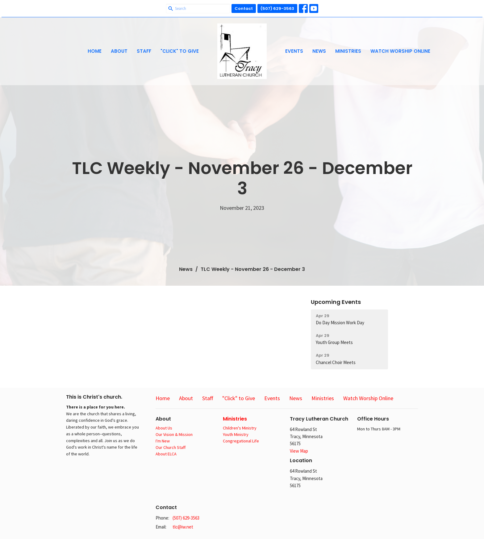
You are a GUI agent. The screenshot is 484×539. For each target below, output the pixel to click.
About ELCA (166, 454)
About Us (164, 428)
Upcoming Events (336, 302)
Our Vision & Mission (174, 434)
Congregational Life (241, 441)
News (319, 51)
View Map (299, 451)
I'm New (163, 441)
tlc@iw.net (183, 527)
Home (95, 51)
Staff (144, 51)
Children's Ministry (240, 428)
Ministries (348, 51)
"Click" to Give (180, 51)
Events (294, 51)
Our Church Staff (171, 447)
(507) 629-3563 (277, 8)
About (119, 51)
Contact (244, 8)
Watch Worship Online (400, 51)
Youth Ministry (235, 434)
